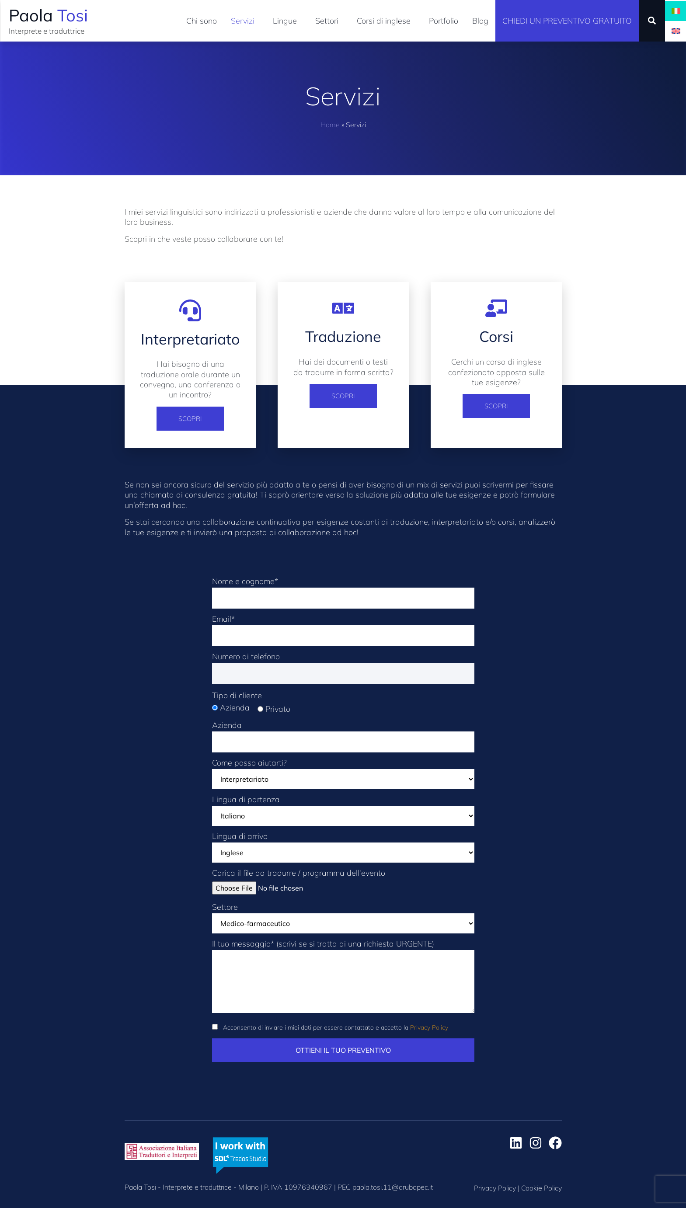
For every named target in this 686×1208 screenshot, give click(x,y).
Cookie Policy (541, 1188)
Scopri (190, 418)
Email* (343, 628)
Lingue (287, 21)
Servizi (245, 21)
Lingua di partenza (343, 811)
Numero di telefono (343, 665)
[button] (652, 20)
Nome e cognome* (343, 590)
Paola (48, 15)
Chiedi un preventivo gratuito (567, 21)
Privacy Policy (429, 1027)
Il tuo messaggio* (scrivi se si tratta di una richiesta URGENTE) (343, 980)
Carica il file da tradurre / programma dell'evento (298, 881)
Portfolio (443, 21)
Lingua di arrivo (343, 847)
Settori (329, 21)
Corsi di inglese (386, 21)
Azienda (343, 734)
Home (330, 124)
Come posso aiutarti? (343, 774)
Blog (480, 21)
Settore (343, 918)
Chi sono (201, 21)
